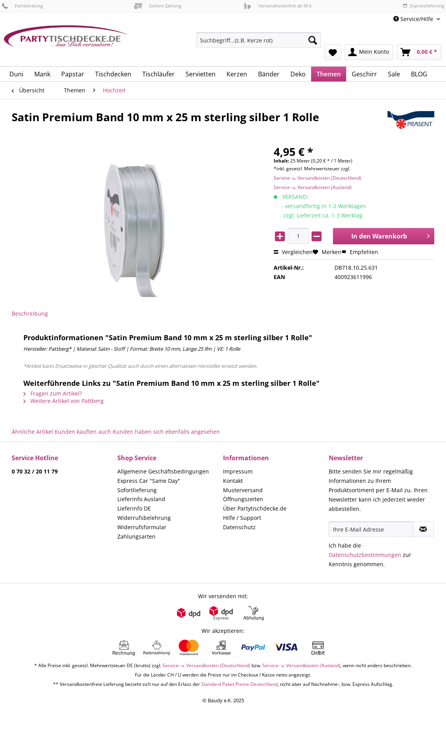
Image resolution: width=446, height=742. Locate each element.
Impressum (238, 471)
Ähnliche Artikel (32, 431)
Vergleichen (293, 252)
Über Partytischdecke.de (255, 508)
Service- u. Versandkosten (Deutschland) (317, 178)
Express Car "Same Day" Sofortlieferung (148, 485)
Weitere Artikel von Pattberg (63, 401)
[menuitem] (258, 43)
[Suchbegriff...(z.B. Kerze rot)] (258, 40)
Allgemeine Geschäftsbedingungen (163, 471)
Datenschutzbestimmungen (365, 554)
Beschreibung (30, 313)
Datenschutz (239, 527)
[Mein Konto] (369, 52)
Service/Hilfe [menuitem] (414, 19)
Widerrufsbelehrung (144, 517)
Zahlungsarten (136, 536)
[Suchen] (312, 40)
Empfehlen (360, 252)
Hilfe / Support (242, 517)
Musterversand (243, 490)
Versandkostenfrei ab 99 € (277, 6)
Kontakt (233, 480)
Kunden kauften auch (83, 431)
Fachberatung (22, 6)
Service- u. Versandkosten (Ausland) (313, 187)
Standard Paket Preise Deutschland (239, 684)
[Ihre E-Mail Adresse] (371, 529)
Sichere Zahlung (157, 6)
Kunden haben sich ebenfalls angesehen (166, 431)
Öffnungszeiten (243, 499)
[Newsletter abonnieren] (423, 529)
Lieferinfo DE (134, 508)
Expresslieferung (423, 6)
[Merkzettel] (332, 52)
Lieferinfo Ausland (141, 499)
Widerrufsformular (141, 527)
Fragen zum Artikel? (52, 393)
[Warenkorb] (419, 52)
